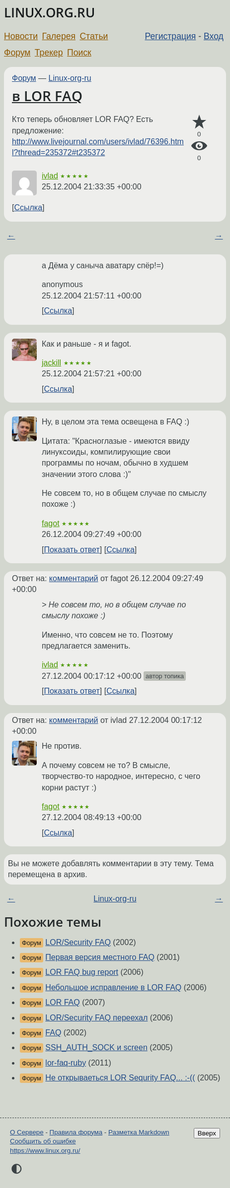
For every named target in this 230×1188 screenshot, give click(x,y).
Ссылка (28, 207)
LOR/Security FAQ (78, 942)
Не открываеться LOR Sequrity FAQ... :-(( (120, 1077)
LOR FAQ (62, 1002)
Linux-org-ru (70, 78)
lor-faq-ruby (65, 1063)
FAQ (53, 1032)
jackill (51, 362)
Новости (21, 36)
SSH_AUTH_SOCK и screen (96, 1047)
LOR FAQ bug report (81, 972)
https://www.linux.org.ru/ (45, 1150)
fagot (51, 523)
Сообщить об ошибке (43, 1141)
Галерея (59, 36)
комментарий (73, 578)
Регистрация (170, 36)
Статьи (93, 36)
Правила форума (76, 1132)
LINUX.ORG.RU (49, 12)
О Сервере (27, 1132)
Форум (17, 53)
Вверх (207, 1133)
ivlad (50, 176)
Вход (214, 36)
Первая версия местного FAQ (99, 957)
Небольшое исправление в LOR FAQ (113, 987)
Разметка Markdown (138, 1132)
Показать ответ (71, 549)
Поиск (79, 53)
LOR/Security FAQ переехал (96, 1017)
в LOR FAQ (47, 95)
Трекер (49, 53)
